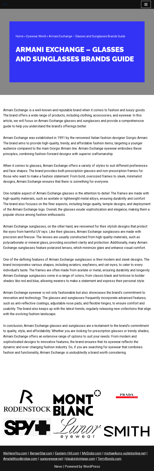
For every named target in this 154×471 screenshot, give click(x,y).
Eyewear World (36, 36)
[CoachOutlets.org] (5, 4)
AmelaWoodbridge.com (20, 459)
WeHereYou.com (15, 453)
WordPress (91, 466)
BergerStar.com (41, 453)
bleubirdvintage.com (80, 459)
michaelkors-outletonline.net (125, 453)
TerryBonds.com (109, 459)
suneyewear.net (51, 459)
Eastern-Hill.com (67, 453)
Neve (58, 466)
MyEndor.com (91, 453)
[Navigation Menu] (146, 4)
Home (20, 36)
